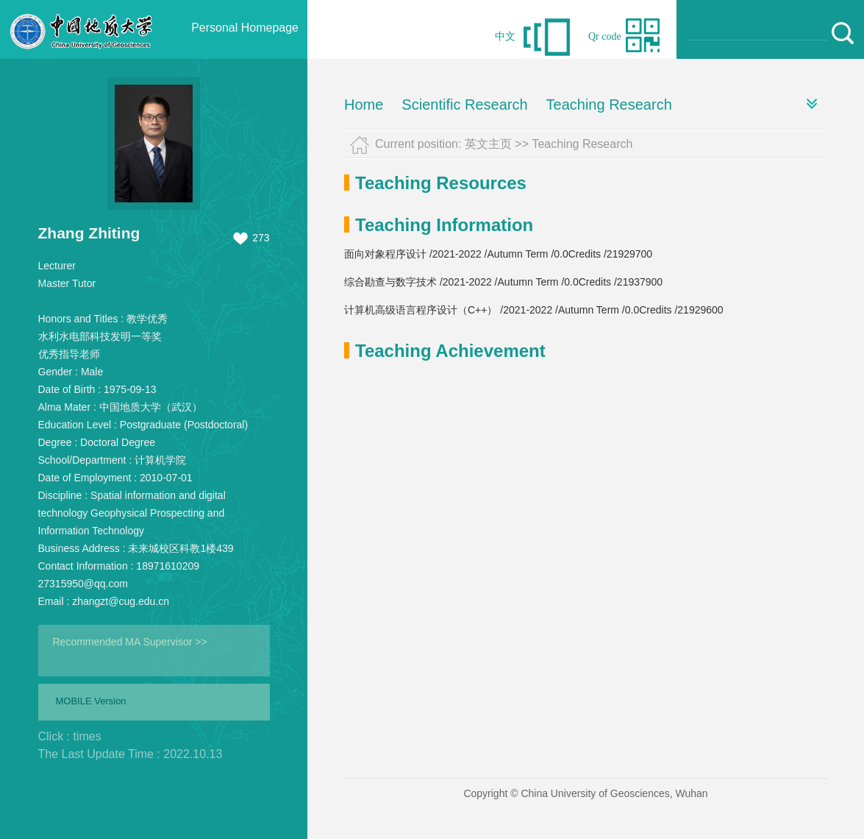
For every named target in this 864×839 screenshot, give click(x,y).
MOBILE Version (91, 701)
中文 (505, 36)
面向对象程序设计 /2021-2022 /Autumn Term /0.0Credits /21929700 (498, 254)
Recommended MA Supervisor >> (130, 642)
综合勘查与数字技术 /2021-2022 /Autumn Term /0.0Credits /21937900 (503, 282)
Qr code (604, 36)
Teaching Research (609, 104)
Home (363, 104)
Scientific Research (464, 104)
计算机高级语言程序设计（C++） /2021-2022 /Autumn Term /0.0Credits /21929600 (534, 310)
